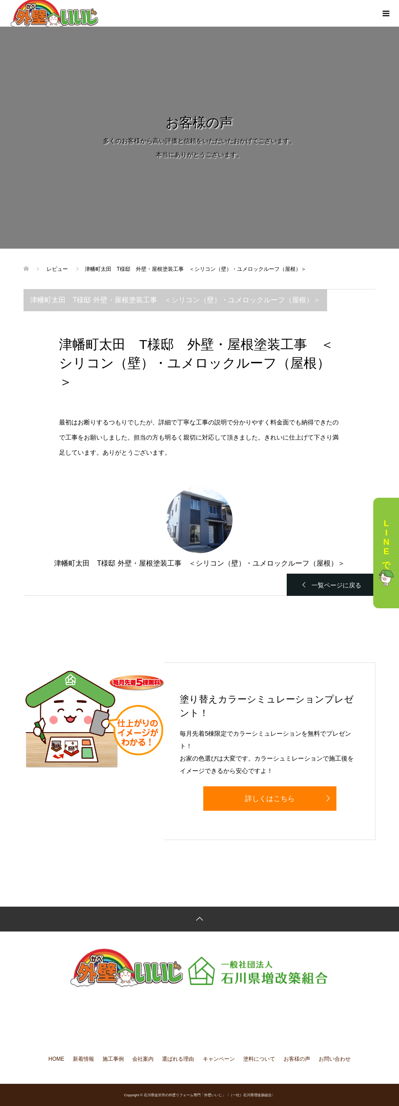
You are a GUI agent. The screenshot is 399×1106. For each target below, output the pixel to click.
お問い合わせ (335, 1059)
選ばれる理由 (178, 1059)
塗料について (259, 1059)
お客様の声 (297, 1059)
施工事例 (113, 1059)
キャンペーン (219, 1059)
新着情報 (83, 1059)
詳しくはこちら (270, 798)
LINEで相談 (386, 553)
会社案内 (143, 1059)
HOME (56, 1059)
